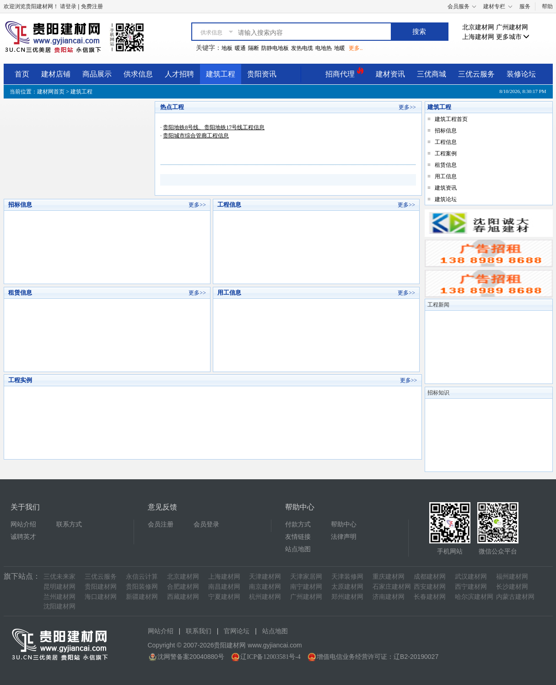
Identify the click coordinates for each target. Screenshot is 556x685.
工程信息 (446, 142)
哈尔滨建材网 (474, 596)
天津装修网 (347, 576)
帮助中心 (343, 524)
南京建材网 (265, 586)
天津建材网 (265, 576)
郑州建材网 (347, 596)
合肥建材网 (183, 586)
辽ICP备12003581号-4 (270, 656)
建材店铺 (55, 74)
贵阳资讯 (261, 74)
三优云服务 (476, 74)
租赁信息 (446, 165)
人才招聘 (179, 74)
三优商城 (431, 74)
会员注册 (160, 524)
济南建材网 (388, 596)
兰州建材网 (59, 596)
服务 (524, 6)
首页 (22, 74)
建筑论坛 (446, 199)
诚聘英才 (23, 536)
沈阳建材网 (59, 606)
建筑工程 (220, 74)
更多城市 (513, 36)
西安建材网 (430, 586)
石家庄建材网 (391, 586)
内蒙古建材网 (515, 596)
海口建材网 (101, 596)
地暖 (339, 48)
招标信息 (446, 130)
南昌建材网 (224, 586)
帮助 (547, 6)
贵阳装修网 (142, 586)
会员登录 (206, 524)
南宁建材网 (306, 586)
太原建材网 (347, 586)
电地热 (323, 48)
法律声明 (343, 536)
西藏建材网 (183, 596)
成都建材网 (430, 576)
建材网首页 (51, 91)
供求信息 (138, 74)
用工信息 (446, 176)
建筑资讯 (446, 188)
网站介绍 (23, 524)
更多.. (355, 48)
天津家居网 (306, 576)
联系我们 (198, 631)
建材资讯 (390, 74)
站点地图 (298, 549)
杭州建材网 (265, 596)
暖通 (240, 48)
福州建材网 (512, 576)
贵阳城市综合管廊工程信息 (196, 135)
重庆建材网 (388, 576)
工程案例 (446, 153)
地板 (226, 48)
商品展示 (97, 74)
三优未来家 (59, 576)
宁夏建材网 (224, 596)
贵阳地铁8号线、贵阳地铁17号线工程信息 (214, 127)
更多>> (407, 107)
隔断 (253, 48)
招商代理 (344, 72)
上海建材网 (478, 36)
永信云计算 (142, 576)
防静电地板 (275, 48)
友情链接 (298, 536)
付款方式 (298, 524)
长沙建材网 (512, 586)
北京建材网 (478, 27)
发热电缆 (302, 48)
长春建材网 (430, 596)
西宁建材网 (471, 586)
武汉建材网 (471, 576)
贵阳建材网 (101, 586)
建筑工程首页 (451, 119)
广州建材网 (512, 27)
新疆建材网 (142, 596)
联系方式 (69, 524)
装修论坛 (521, 74)
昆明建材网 (59, 586)
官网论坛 (236, 631)
